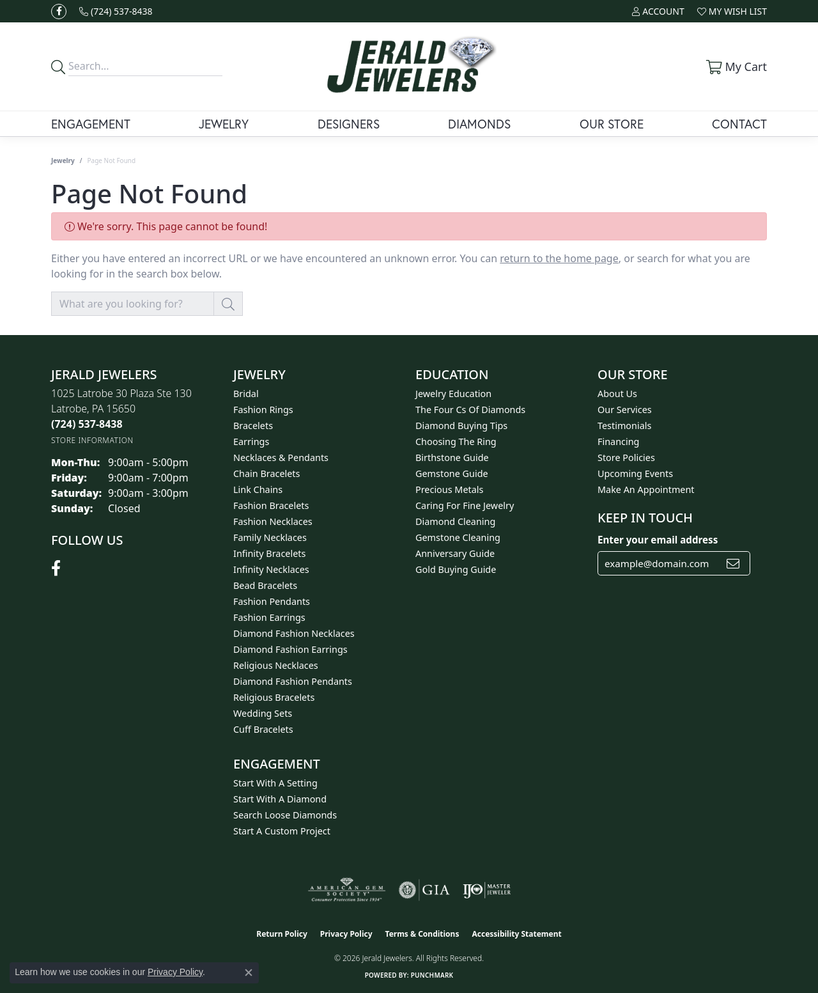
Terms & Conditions (422, 933)
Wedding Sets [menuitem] (262, 713)
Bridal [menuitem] (246, 393)
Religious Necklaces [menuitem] (275, 665)
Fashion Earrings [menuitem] (269, 617)
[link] (116, 11)
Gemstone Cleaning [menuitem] (457, 537)
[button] (658, 11)
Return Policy (281, 933)
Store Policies (626, 457)
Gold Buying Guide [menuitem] (455, 569)
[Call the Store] (87, 424)
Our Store (612, 124)
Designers (349, 124)
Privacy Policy (346, 933)
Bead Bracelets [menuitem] (265, 585)
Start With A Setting (275, 783)
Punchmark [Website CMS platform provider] (432, 975)
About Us (617, 393)
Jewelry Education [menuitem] (453, 393)
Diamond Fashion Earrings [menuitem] (290, 649)
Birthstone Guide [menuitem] (452, 457)
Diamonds (479, 124)
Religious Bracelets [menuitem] (273, 697)
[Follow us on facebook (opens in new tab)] (58, 11)
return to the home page (559, 258)
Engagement (90, 124)
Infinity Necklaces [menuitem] (271, 569)
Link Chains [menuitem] (257, 489)
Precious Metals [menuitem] (449, 489)
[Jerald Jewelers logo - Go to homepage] (409, 66)
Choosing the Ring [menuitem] (456, 441)
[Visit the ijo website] (487, 890)
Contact (739, 124)
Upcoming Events (635, 473)
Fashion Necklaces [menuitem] (273, 521)
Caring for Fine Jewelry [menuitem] (464, 505)
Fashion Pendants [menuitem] (271, 601)
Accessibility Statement (516, 933)
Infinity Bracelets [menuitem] (269, 553)
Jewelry (224, 124)
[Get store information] (92, 440)
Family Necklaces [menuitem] (270, 537)
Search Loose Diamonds (285, 815)
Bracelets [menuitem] (253, 425)
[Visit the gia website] (424, 890)
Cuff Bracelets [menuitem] (263, 729)
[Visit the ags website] (346, 890)
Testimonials (624, 425)
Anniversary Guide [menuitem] (455, 553)
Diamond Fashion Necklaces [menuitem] (294, 633)
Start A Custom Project (281, 831)
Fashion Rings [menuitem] (263, 409)
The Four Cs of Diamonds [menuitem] (470, 409)
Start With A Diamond (280, 799)
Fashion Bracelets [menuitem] (271, 505)
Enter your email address (658, 539)
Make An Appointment (646, 489)
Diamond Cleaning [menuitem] (455, 521)
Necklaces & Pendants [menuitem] (280, 457)
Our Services (625, 409)
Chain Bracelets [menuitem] (266, 473)
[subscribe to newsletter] (733, 563)
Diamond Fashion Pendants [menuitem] (292, 681)
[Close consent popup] (248, 972)
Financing (618, 441)
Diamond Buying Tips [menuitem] (461, 425)
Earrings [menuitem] (251, 441)
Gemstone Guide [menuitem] (451, 473)
